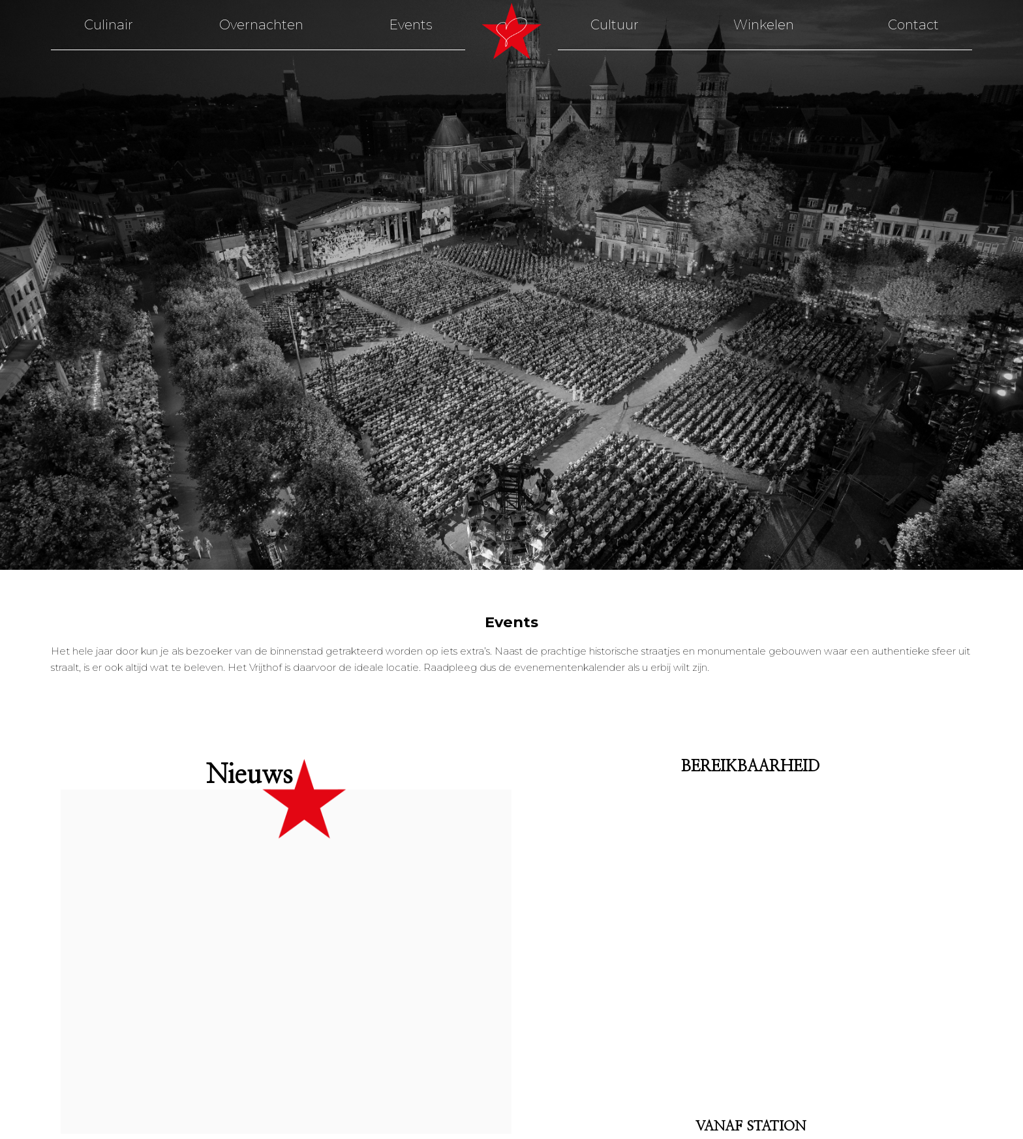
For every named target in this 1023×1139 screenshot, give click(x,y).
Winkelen (763, 25)
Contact (913, 25)
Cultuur (614, 25)
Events (411, 25)
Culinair (108, 25)
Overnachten (261, 25)
